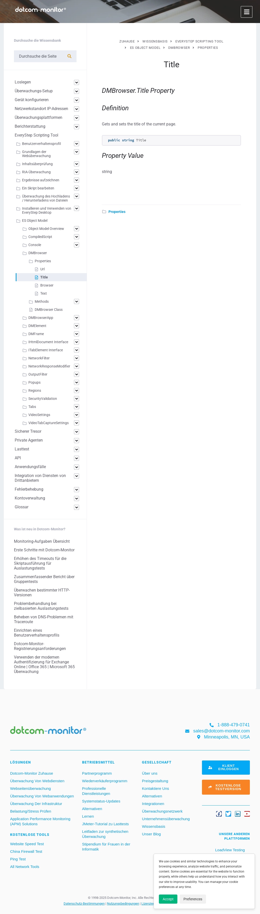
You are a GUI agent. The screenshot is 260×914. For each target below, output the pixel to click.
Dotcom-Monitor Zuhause (31, 773)
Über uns (149, 773)
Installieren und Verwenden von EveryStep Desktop (46, 210)
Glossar (21, 507)
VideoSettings (39, 415)
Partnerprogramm (97, 773)
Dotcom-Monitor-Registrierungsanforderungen (40, 646)
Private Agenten (29, 440)
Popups (34, 382)
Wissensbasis (153, 826)
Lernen (88, 816)
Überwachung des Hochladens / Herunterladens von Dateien (46, 198)
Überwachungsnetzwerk (162, 811)
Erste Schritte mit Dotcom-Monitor (44, 550)
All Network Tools (24, 866)
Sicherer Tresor (28, 431)
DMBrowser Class (49, 310)
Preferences (192, 899)
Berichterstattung (30, 126)
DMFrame (36, 334)
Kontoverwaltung (30, 498)
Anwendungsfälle (30, 466)
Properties (116, 212)
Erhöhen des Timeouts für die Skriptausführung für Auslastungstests (40, 563)
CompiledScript (40, 237)
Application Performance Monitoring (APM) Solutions (40, 821)
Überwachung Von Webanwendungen (42, 796)
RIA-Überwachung (36, 172)
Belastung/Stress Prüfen (30, 811)
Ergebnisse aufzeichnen (40, 180)
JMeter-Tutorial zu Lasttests (105, 824)
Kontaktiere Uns (155, 788)
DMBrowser (37, 253)
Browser (46, 285)
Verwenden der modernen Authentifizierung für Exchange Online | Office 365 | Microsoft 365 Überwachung (44, 664)
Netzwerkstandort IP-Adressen (41, 108)
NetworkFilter (39, 358)
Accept (168, 899)
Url (42, 269)
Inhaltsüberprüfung (37, 164)
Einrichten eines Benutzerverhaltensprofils (36, 633)
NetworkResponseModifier (49, 366)
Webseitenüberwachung (30, 788)
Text (43, 293)
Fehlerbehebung (29, 489)
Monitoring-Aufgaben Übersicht (42, 541)
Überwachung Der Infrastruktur (36, 803)
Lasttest (22, 449)
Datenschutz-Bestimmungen (84, 903)
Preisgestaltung (155, 781)
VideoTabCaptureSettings (48, 423)
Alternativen (92, 809)
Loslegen (23, 82)
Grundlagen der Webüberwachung (36, 154)
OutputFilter (37, 374)
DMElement (37, 326)
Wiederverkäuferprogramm (104, 781)
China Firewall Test (26, 851)
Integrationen (153, 803)
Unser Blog (151, 834)
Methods (42, 301)
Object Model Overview (46, 229)
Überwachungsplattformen (38, 117)
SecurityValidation (42, 399)
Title (44, 277)
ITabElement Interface (45, 350)
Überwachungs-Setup (34, 91)
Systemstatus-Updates (101, 801)
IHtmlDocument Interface (48, 342)
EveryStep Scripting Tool (36, 135)
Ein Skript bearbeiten (38, 188)
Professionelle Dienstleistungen (96, 791)
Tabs (32, 407)
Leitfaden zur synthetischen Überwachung (105, 834)
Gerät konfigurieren (32, 99)
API (18, 457)
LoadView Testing (229, 850)
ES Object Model (34, 221)
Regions (34, 390)
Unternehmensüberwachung (166, 819)
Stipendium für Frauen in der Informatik (106, 846)
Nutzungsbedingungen (123, 903)
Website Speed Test (27, 844)
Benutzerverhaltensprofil (41, 144)
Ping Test (18, 859)
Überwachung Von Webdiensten (37, 781)
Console (34, 245)
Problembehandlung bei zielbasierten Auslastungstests (41, 606)
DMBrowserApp (40, 318)
